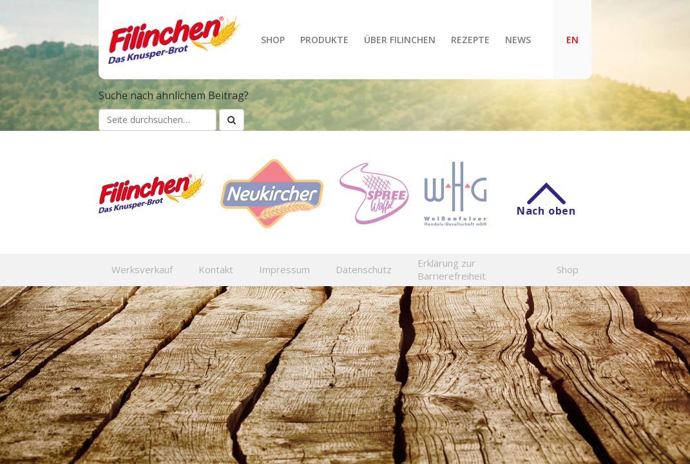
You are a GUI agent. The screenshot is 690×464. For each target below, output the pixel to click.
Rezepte (470, 40)
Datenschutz (364, 270)
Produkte (324, 40)
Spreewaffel (374, 194)
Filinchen (174, 39)
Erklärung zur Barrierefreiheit (451, 269)
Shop (273, 40)
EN (572, 40)
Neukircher (271, 193)
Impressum (284, 270)
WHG (455, 194)
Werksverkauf (142, 270)
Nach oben (546, 204)
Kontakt (215, 270)
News (518, 40)
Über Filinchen (400, 40)
